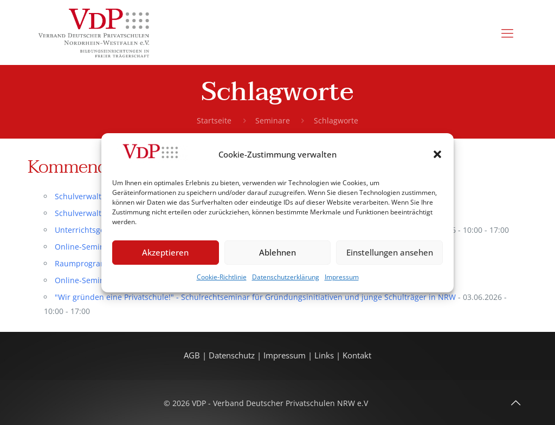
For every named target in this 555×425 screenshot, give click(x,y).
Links (324, 355)
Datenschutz (233, 355)
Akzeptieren (165, 252)
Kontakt (357, 355)
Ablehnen (277, 252)
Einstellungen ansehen (389, 252)
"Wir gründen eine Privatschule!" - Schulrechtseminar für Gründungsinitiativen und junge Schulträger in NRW (255, 297)
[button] (437, 154)
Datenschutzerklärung (285, 277)
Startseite (214, 120)
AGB (193, 355)
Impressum (342, 277)
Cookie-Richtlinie (222, 277)
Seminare (272, 120)
